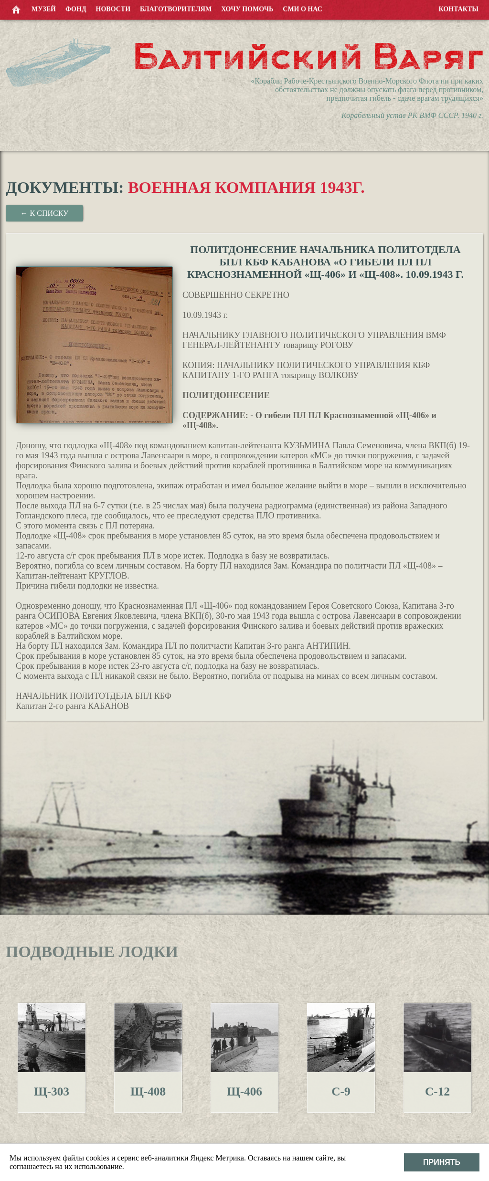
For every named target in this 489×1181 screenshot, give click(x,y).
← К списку (45, 213)
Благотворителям (176, 8)
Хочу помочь (247, 8)
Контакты (458, 8)
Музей (44, 8)
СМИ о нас (302, 8)
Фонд (75, 8)
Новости (113, 8)
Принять (441, 1162)
